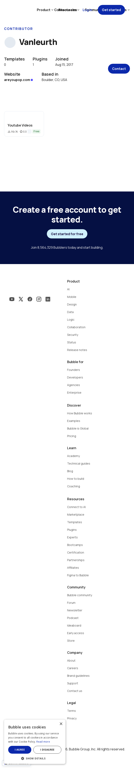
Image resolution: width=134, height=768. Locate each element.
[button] (34, 758)
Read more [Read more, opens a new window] (43, 741)
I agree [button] (20, 749)
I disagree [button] (47, 749)
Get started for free (67, 234)
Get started (111, 10)
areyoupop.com (19, 79)
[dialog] (34, 742)
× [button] (60, 724)
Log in (87, 10)
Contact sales (65, 10)
